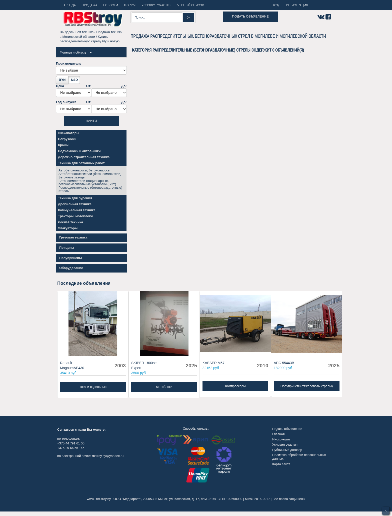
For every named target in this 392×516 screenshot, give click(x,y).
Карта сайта (281, 464)
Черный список (190, 5)
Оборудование (71, 268)
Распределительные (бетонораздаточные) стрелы (90, 189)
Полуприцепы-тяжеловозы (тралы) (306, 386)
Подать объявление (250, 16)
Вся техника (85, 32)
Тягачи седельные (92, 387)
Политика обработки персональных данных (299, 456)
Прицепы (66, 247)
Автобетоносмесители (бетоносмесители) (89, 174)
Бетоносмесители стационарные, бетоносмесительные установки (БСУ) (87, 182)
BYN (62, 80)
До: (108, 90)
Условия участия (285, 444)
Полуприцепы (70, 258)
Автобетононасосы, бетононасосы (84, 170)
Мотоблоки (164, 387)
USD (74, 80)
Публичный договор (287, 450)
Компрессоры (235, 386)
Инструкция (281, 439)
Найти (91, 121)
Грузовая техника (73, 237)
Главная (278, 434)
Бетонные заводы (71, 177)
